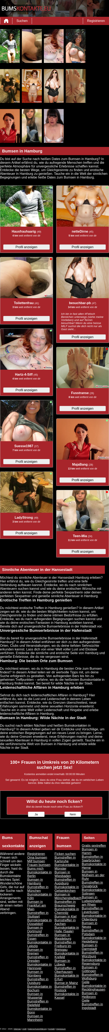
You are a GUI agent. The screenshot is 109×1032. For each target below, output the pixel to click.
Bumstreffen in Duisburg (37, 981)
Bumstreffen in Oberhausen (65, 970)
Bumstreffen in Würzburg (92, 954)
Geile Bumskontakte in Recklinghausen (94, 985)
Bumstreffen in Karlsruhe (65, 859)
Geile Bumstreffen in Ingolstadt (92, 1004)
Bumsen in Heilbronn (89, 995)
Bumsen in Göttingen (89, 969)
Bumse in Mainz (66, 983)
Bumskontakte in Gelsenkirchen (67, 888)
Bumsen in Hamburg (35, 881)
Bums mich (35, 868)
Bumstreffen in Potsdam (92, 932)
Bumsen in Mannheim (35, 1018)
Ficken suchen (65, 854)
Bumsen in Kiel (66, 916)
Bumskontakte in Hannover (39, 966)
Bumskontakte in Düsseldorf (39, 922)
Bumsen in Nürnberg (35, 973)
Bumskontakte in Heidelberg (94, 939)
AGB (24, 1029)
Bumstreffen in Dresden (37, 959)
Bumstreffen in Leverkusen (92, 910)
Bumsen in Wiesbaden (63, 874)
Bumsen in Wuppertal (35, 995)
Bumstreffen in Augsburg (65, 881)
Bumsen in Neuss (89, 925)
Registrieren (96, 21)
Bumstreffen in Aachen (65, 922)
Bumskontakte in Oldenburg (94, 917)
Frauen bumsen (38, 865)
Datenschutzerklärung (37, 1029)
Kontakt (51, 1029)
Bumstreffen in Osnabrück (92, 884)
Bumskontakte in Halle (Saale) (67, 929)
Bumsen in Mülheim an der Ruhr (93, 875)
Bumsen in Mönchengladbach (68, 896)
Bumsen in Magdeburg (63, 936)
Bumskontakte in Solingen (94, 891)
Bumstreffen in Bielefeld (37, 1003)
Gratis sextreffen (94, 845)
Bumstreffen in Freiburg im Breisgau (65, 946)
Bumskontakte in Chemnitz (67, 911)
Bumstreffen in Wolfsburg (92, 976)
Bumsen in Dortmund (35, 929)
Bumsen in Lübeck (62, 962)
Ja (36, 814)
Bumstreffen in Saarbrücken (92, 858)
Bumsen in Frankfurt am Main (36, 905)
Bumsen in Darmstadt (89, 947)
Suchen (22, 21)
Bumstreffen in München (37, 888)
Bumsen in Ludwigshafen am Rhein (92, 901)
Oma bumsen (37, 857)
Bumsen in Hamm (89, 851)
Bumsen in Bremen (35, 951)
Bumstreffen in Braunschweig (65, 903)
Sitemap (17, 1029)
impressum (61, 1029)
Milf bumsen (36, 861)
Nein (73, 814)
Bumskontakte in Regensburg (94, 961)
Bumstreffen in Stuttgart (37, 914)
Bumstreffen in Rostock (65, 988)
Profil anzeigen (26, 247)
